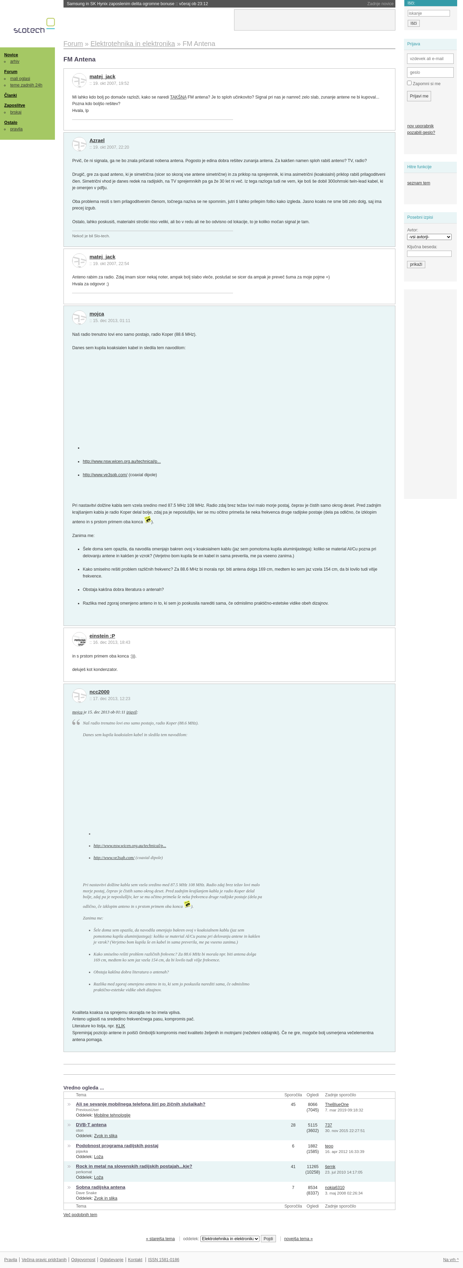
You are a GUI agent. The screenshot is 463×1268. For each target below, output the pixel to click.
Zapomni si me (423, 83)
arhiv (15, 61)
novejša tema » (298, 1238)
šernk (330, 1166)
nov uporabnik (420, 126)
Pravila (10, 1259)
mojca (97, 314)
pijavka (82, 1151)
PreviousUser (87, 1110)
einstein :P (102, 636)
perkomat (84, 1172)
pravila (16, 129)
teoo (329, 1146)
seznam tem (418, 183)
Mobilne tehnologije (112, 1115)
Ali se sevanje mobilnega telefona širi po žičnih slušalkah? (140, 1104)
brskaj (16, 112)
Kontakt (135, 1259)
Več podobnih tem (80, 1214)
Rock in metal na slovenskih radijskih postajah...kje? (134, 1166)
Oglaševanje (111, 1259)
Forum (10, 71)
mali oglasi (20, 78)
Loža (98, 1156)
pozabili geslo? (421, 132)
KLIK (120, 1026)
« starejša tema (160, 1238)
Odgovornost (83, 1259)
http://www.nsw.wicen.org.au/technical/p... (122, 461)
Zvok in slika (105, 1135)
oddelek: (221, 1238)
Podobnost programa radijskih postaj (117, 1145)
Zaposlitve (14, 105)
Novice (11, 55)
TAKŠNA (178, 97)
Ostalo (10, 122)
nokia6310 (335, 1187)
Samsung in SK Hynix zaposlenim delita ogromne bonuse (137, 3)
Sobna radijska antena (100, 1187)
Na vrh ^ (451, 1259)
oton (79, 1130)
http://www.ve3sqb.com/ (105, 474)
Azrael (97, 140)
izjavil (131, 712)
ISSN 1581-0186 (163, 1259)
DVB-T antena (91, 1124)
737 (328, 1125)
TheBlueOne (337, 1104)
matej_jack (103, 76)
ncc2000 (99, 692)
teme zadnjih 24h (26, 85)
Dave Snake (86, 1193)
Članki (10, 95)
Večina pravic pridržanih (44, 1259)
